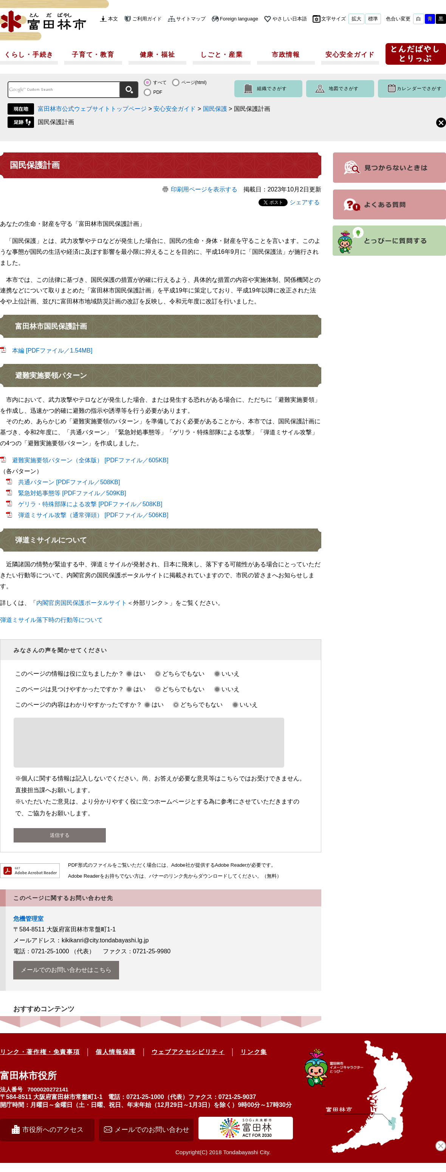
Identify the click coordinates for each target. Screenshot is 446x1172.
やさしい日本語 (290, 19)
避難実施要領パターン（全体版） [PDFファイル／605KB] (90, 460)
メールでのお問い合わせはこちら (66, 979)
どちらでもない (183, 673)
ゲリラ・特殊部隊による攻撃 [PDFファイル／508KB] (90, 504)
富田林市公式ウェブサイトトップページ (92, 109)
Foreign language (239, 19)
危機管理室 (28, 928)
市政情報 (286, 54)
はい (139, 673)
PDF (157, 92)
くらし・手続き (29, 54)
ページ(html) (194, 82)
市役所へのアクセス (53, 1138)
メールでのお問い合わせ (152, 1138)
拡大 (356, 19)
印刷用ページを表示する (204, 189)
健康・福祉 (157, 54)
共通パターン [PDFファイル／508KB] (69, 482)
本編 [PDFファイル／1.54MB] (52, 350)
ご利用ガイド (147, 19)
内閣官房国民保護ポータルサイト (81, 603)
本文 (113, 19)
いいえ (230, 673)
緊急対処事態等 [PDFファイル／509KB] (72, 493)
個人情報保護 (116, 1061)
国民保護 (215, 109)
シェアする (305, 202)
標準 (373, 19)
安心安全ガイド (350, 54)
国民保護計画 (56, 122)
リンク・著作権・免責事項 (40, 1061)
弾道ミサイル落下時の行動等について (51, 620)
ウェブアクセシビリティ (188, 1061)
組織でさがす (272, 88)
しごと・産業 (221, 54)
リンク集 (253, 1061)
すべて (160, 82)
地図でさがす (344, 88)
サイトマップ (191, 19)
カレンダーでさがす (419, 88)
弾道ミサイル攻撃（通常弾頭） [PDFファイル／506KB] (93, 515)
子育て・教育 (93, 54)
